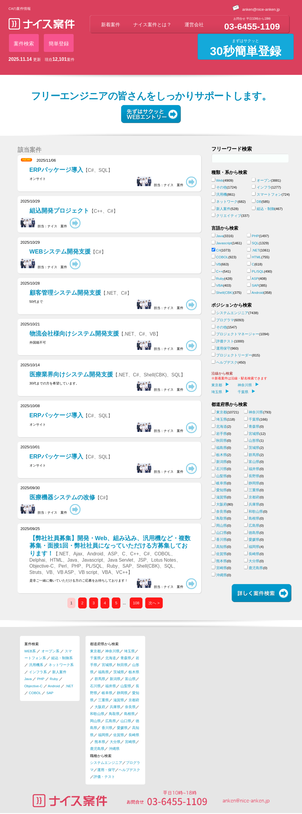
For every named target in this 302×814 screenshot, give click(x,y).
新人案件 (223, 209)
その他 (221, 187)
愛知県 (221, 490)
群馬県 (254, 455)
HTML (256, 257)
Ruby (220, 278)
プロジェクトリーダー (234, 355)
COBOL (222, 257)
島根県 (254, 518)
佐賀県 (221, 554)
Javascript (224, 243)
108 (136, 603)
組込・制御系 (62, 658)
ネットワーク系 (61, 665)
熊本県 (221, 561)
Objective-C (33, 686)
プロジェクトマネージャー (237, 334)
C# (218, 250)
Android (258, 292)
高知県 (221, 547)
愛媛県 (254, 539)
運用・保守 (106, 770)
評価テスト (225, 341)
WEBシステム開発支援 (68, 251)
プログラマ (225, 320)
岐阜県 (221, 483)
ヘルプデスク (227, 362)
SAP (255, 285)
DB (259, 201)
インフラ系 (38, 672)
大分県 (254, 561)
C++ (219, 271)
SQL (255, 243)
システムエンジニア (232, 313)
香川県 (221, 539)
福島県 (221, 448)
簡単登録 (59, 44)
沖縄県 (221, 575)
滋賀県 (221, 497)
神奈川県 (248, 385)
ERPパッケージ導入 (71, 169)
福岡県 (254, 547)
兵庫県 (254, 504)
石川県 (221, 469)
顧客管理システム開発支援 (81, 292)
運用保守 (223, 348)
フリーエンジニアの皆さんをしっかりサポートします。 (151, 96)
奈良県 (221, 511)
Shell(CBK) (224, 292)
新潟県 (221, 462)
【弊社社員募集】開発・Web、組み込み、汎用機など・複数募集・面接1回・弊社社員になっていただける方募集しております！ (110, 555)
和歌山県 (256, 511)
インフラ (264, 187)
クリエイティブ (228, 215)
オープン (264, 180)
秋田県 (221, 440)
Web (219, 180)
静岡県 (254, 483)
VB (218, 264)
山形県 (254, 440)
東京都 (220, 385)
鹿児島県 (256, 568)
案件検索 (24, 44)
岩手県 (221, 433)
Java (220, 236)
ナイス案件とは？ (152, 24)
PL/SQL (258, 271)
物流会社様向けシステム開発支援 (95, 333)
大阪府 (221, 504)
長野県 (254, 476)
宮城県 (254, 433)
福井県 (254, 469)
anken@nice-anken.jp (256, 9)
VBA (219, 285)
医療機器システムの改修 (70, 497)
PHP (255, 236)
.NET (256, 250)
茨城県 (254, 448)
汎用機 (221, 194)
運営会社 (194, 24)
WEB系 (30, 651)
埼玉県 (220, 392)
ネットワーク (227, 201)
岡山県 (221, 525)
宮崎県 (221, 568)
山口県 (221, 533)
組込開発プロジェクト (74, 210)
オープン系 (50, 651)
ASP (255, 278)
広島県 (254, 525)
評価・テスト (104, 777)
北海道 (221, 426)
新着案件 (110, 24)
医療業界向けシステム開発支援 (108, 374)
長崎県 (254, 554)
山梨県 (221, 476)
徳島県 (254, 533)
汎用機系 (36, 665)
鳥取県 (221, 518)
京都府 (254, 497)
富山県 (254, 462)
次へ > (153, 603)
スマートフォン (269, 194)
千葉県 (246, 392)
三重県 (254, 490)
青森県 (254, 426)
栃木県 (221, 455)
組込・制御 (266, 209)
